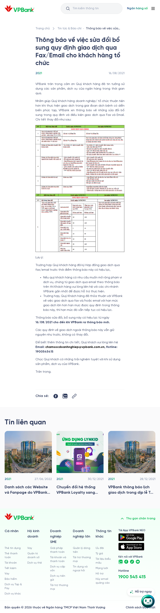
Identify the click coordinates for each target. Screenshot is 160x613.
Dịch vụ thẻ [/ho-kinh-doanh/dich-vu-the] (34, 562)
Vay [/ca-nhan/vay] (7, 573)
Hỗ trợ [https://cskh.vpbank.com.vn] (100, 573)
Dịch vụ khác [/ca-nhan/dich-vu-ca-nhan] (13, 593)
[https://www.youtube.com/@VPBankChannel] (138, 562)
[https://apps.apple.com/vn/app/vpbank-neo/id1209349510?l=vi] (131, 546)
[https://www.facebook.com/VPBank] (126, 562)
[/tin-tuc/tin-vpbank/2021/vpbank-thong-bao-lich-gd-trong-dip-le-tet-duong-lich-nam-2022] (131, 464)
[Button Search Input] (68, 8)
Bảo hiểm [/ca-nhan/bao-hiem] (11, 579)
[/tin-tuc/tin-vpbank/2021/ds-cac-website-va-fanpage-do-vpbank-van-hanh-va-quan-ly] (28, 464)
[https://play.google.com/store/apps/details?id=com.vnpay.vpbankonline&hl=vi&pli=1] (131, 537)
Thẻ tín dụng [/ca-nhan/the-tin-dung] (13, 548)
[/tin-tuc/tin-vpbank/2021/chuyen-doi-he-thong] (80, 464)
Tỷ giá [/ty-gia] (99, 553)
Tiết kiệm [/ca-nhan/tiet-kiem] (10, 568)
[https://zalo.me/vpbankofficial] (120, 562)
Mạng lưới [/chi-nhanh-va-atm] (102, 568)
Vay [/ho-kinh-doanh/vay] (29, 548)
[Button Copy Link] (74, 396)
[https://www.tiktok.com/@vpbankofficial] (132, 562)
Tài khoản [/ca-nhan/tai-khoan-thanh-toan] (11, 562)
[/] (19, 8)
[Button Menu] (153, 8)
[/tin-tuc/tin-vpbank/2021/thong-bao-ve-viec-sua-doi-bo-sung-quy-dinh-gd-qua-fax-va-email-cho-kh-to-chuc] (104, 28)
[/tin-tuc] (69, 28)
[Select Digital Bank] (137, 8)
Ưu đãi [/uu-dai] (100, 548)
